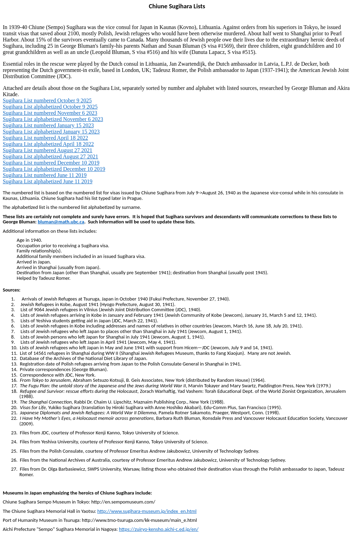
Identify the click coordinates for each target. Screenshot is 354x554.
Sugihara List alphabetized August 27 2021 (50, 156)
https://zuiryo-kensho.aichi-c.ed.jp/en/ (158, 529)
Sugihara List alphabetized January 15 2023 (51, 132)
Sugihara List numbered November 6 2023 (50, 113)
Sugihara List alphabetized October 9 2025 (50, 107)
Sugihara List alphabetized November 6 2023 (53, 119)
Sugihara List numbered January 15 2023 (48, 125)
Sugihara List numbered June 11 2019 (44, 175)
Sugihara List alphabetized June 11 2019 (47, 181)
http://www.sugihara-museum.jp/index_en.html (146, 511)
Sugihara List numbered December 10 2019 (51, 163)
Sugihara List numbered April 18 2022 (45, 138)
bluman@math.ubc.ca (61, 222)
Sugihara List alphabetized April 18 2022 (48, 144)
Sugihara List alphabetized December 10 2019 (54, 169)
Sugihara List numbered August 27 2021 (47, 150)
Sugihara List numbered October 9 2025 (47, 100)
